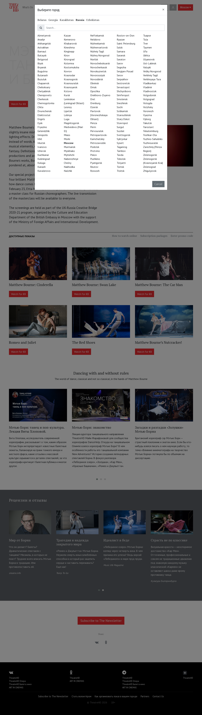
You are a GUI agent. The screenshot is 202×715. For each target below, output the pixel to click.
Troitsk (120, 170)
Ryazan (121, 39)
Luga (66, 119)
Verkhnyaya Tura (152, 79)
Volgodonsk (149, 95)
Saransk (121, 55)
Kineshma (69, 47)
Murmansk (69, 147)
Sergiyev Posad (125, 71)
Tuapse (147, 35)
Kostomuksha (71, 67)
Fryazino (42, 127)
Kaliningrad (43, 159)
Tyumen (147, 47)
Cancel (158, 184)
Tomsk (120, 166)
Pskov (93, 155)
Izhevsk (41, 151)
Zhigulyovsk (149, 170)
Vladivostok (149, 91)
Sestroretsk (123, 83)
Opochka (95, 91)
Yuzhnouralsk (150, 143)
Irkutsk (41, 143)
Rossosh (95, 170)
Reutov (94, 166)
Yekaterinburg (150, 131)
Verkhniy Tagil (150, 75)
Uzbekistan (92, 20)
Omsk (93, 87)
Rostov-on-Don (125, 35)
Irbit (39, 139)
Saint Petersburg (126, 43)
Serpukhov (122, 79)
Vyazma (147, 115)
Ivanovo (42, 147)
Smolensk (122, 99)
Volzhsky (148, 107)
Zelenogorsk (150, 155)
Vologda (147, 103)
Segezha (121, 67)
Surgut (120, 127)
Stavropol (122, 123)
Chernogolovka (45, 103)
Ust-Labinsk (149, 63)
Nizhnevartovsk (99, 47)
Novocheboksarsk (100, 63)
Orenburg (95, 103)
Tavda (120, 155)
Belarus (41, 20)
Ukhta (146, 55)
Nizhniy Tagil (97, 51)
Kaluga (41, 162)
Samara (121, 51)
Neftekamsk (97, 35)
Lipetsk (68, 111)
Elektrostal (43, 115)
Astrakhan (43, 47)
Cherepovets (44, 95)
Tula (145, 39)
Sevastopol (123, 87)
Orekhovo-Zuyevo (100, 95)
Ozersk (94, 107)
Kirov (67, 55)
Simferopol (123, 95)
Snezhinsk (122, 103)
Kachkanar (43, 155)
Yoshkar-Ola (150, 135)
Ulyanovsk (149, 59)
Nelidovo (95, 39)
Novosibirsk (96, 79)
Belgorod (42, 59)
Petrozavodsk (98, 143)
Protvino (95, 151)
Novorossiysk (97, 75)
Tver (145, 43)
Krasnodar (69, 75)
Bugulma (42, 71)
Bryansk (41, 67)
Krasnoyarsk (70, 87)
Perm (93, 127)
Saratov (121, 59)
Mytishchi (69, 155)
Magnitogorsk (71, 123)
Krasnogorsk (71, 79)
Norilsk (94, 59)
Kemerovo (69, 39)
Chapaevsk (43, 83)
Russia (80, 20)
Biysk (40, 63)
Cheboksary (43, 87)
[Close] (163, 9)
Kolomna (69, 63)
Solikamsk (122, 111)
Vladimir (147, 87)
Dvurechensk (44, 111)
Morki (67, 139)
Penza (93, 123)
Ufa (145, 51)
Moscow (68, 143)
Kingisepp (69, 51)
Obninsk (94, 83)
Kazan (67, 35)
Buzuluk (41, 79)
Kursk (67, 95)
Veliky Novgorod (152, 71)
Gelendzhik (43, 131)
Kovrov (68, 71)
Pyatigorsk (96, 162)
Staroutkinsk (124, 115)
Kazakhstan (67, 20)
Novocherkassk (98, 67)
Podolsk (94, 147)
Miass (67, 135)
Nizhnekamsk (97, 43)
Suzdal (120, 131)
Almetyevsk (44, 35)
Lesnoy (68, 107)
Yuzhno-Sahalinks (153, 139)
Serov (120, 75)
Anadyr (41, 39)
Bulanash (42, 75)
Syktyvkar (122, 139)
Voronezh (148, 111)
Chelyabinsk (43, 91)
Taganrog (122, 147)
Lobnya (68, 115)
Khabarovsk (70, 43)
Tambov (121, 151)
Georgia (53, 20)
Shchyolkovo (124, 91)
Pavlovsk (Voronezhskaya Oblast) (98, 115)
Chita (40, 107)
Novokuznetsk (98, 71)
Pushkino (95, 159)
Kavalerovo (43, 170)
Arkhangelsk (44, 43)
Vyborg (147, 119)
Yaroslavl (148, 127)
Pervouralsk (96, 131)
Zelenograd (149, 166)
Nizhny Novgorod (99, 55)
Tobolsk (121, 159)
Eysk (39, 123)
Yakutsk (147, 123)
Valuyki (147, 67)
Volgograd (148, 99)
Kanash (41, 166)
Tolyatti (121, 162)
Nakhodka (69, 166)
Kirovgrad (69, 59)
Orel (92, 99)
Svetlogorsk (123, 135)
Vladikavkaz (149, 83)
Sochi (120, 107)
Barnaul (41, 51)
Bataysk (41, 55)
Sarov (120, 63)
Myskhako (69, 151)
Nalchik (68, 170)
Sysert (120, 143)
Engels (41, 119)
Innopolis (42, 135)
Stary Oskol (123, 119)
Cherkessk (42, 99)
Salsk (120, 47)
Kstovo (68, 91)
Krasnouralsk (71, 83)
